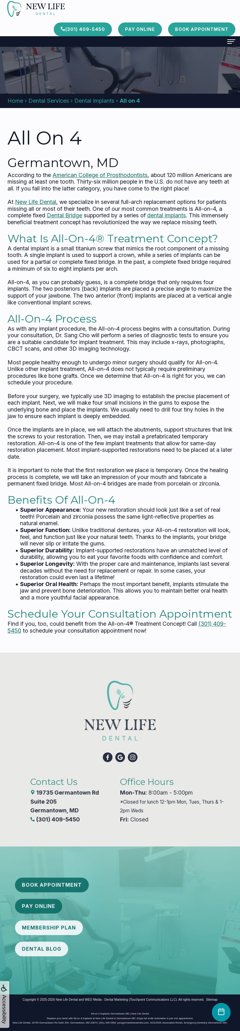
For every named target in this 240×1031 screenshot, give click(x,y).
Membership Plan (49, 918)
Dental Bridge (64, 215)
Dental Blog (41, 939)
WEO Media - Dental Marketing (106, 999)
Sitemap (212, 999)
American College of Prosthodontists (100, 175)
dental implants (166, 215)
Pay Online (140, 29)
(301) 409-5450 (83, 29)
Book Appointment (201, 29)
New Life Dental (35, 202)
